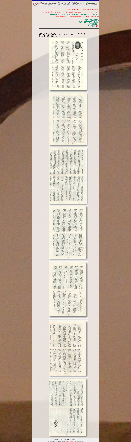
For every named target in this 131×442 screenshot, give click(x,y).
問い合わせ (95, 9)
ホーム (68, 9)
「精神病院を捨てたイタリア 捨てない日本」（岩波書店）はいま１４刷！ (74, 14)
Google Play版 (86, 16)
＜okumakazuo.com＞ (70, 441)
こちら (96, 26)
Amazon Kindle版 (94, 16)
